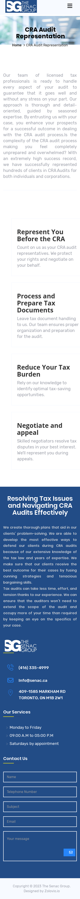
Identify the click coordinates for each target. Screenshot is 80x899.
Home (17, 45)
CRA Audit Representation (47, 45)
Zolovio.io (52, 891)
